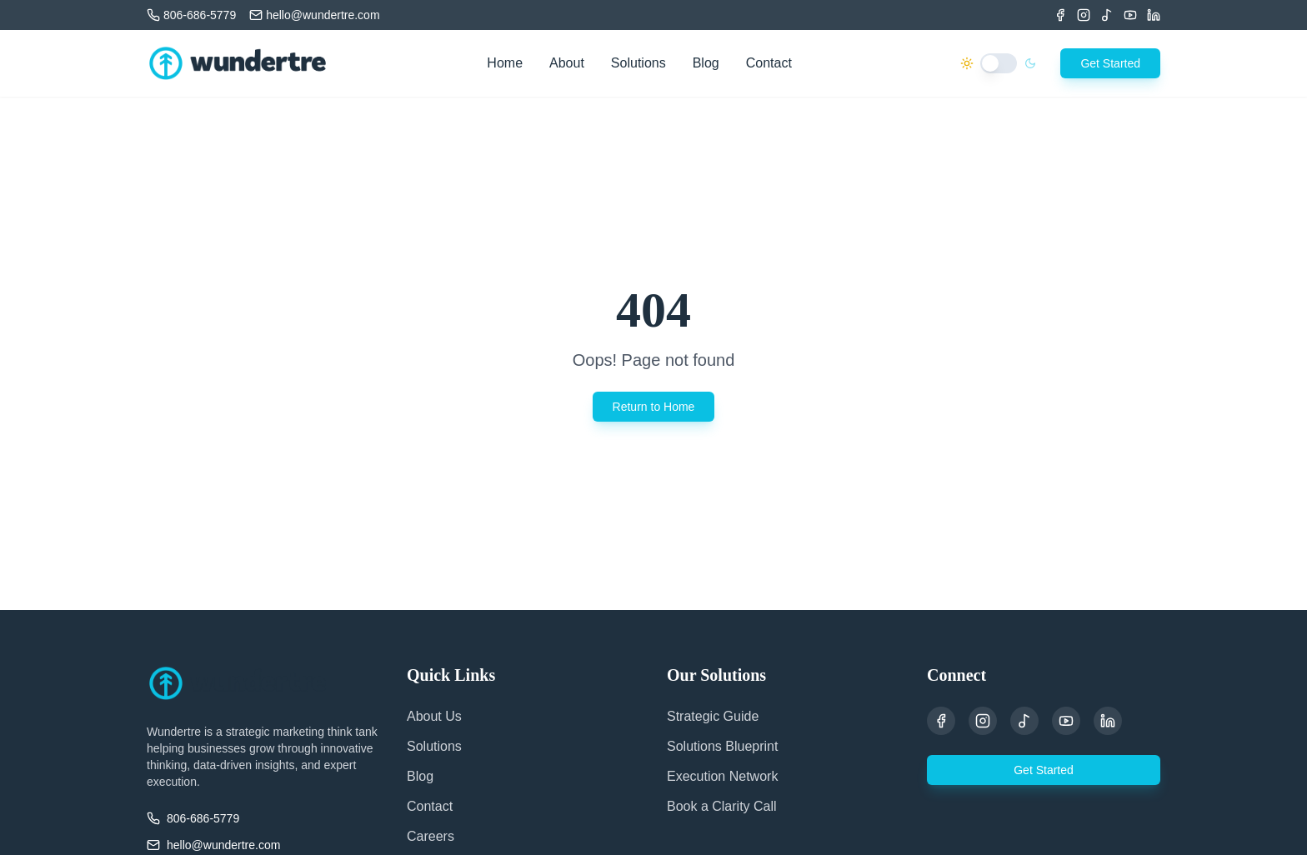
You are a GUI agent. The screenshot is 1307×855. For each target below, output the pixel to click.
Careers (430, 836)
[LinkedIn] (1153, 15)
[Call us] (191, 15)
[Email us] (314, 15)
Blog (706, 63)
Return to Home (654, 406)
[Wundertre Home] (237, 63)
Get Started (1110, 63)
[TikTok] (1107, 15)
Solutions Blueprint (722, 746)
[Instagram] (1083, 15)
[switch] (998, 63)
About (566, 63)
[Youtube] (1130, 15)
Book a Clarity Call (722, 806)
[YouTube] (1066, 721)
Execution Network (722, 776)
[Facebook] (1060, 15)
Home (505, 63)
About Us (434, 716)
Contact (769, 63)
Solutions (638, 63)
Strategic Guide (713, 716)
